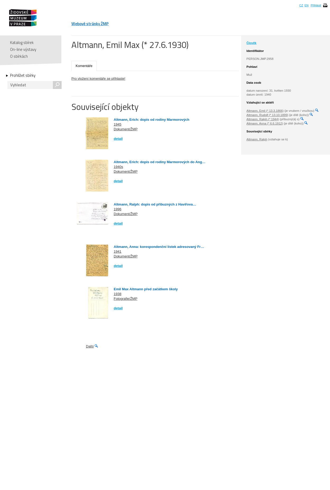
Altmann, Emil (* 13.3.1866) (265, 110)
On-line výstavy (23, 49)
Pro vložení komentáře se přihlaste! (98, 79)
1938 (117, 294)
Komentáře (84, 66)
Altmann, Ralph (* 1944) (262, 119)
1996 (117, 209)
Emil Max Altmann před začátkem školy (146, 289)
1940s (118, 167)
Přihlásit (316, 5)
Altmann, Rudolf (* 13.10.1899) (267, 115)
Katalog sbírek (22, 42)
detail (118, 139)
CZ (301, 5)
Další (90, 346)
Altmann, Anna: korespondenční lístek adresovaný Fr (157, 247)
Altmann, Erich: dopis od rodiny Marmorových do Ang (158, 162)
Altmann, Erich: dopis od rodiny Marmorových (151, 120)
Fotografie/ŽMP (126, 299)
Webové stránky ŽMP (90, 24)
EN (306, 5)
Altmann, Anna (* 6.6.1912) (264, 123)
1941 (117, 251)
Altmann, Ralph (256, 139)
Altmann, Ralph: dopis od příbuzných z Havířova (153, 204)
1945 (117, 124)
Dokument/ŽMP (126, 129)
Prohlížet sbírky (22, 75)
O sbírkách (19, 56)
